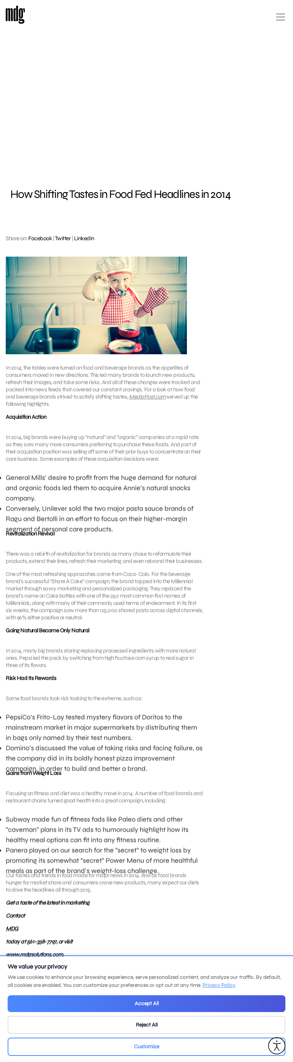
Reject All (147, 1025)
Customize (146, 1046)
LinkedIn (84, 238)
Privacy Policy (219, 985)
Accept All (147, 1003)
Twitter (63, 238)
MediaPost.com (147, 401)
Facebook (40, 238)
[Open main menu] (280, 20)
